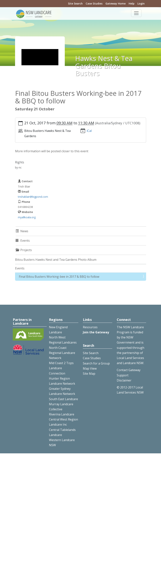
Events (19, 268)
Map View (90, 368)
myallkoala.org (27, 217)
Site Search (75, 3)
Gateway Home (115, 3)
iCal (89, 131)
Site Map (89, 373)
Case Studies (94, 3)
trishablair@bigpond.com (33, 196)
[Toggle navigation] (136, 13)
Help (131, 3)
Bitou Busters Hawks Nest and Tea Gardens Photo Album (55, 260)
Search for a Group (96, 363)
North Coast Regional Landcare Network (62, 353)
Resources (90, 327)
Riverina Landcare (61, 414)
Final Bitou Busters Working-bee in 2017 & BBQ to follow (59, 277)
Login (141, 3)
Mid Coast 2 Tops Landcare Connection (61, 368)
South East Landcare (63, 399)
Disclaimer (124, 380)
